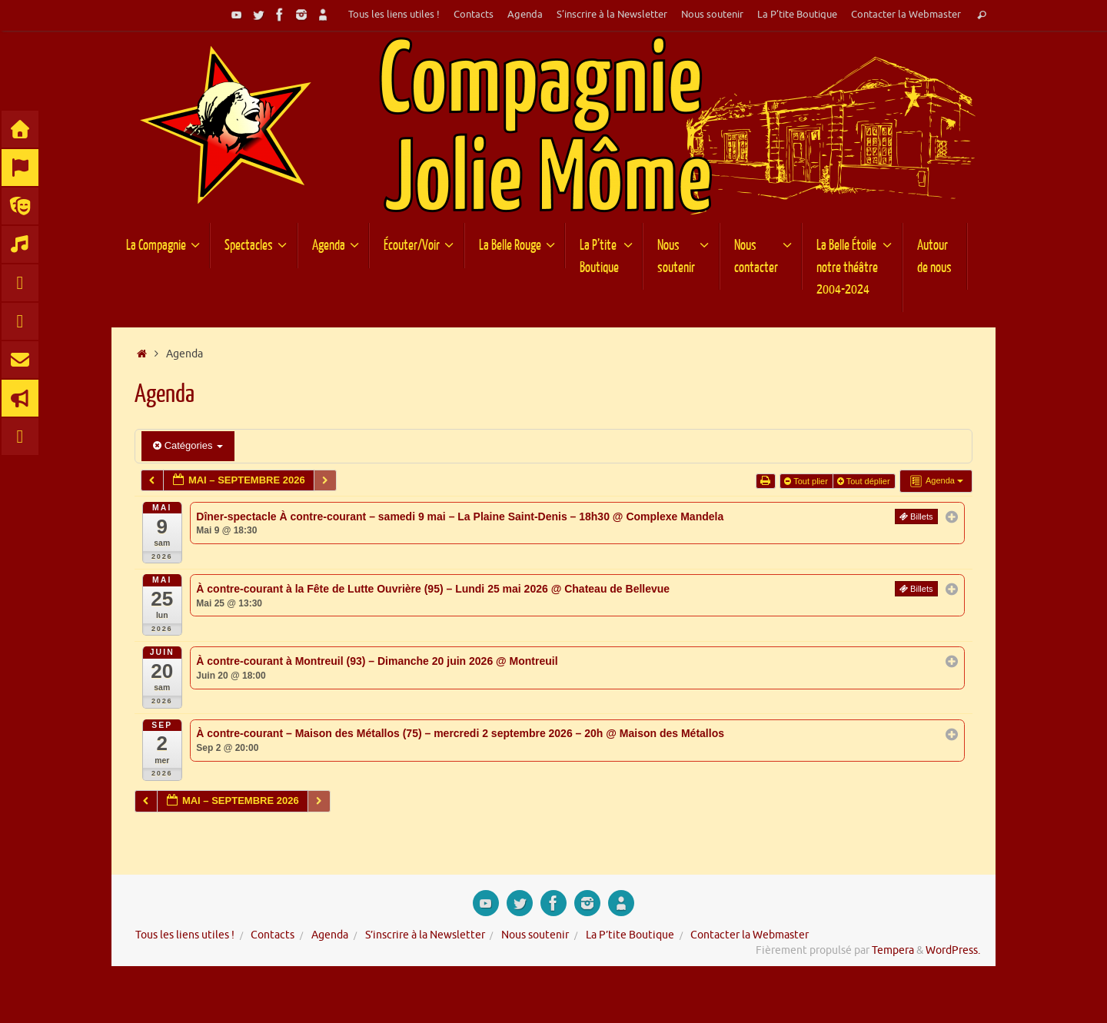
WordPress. (953, 950)
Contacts (474, 14)
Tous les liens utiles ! (394, 14)
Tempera (893, 950)
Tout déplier (865, 481)
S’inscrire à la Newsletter (612, 14)
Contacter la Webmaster (906, 14)
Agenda (525, 14)
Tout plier (807, 481)
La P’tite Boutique (797, 14)
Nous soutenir (712, 14)
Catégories (188, 445)
